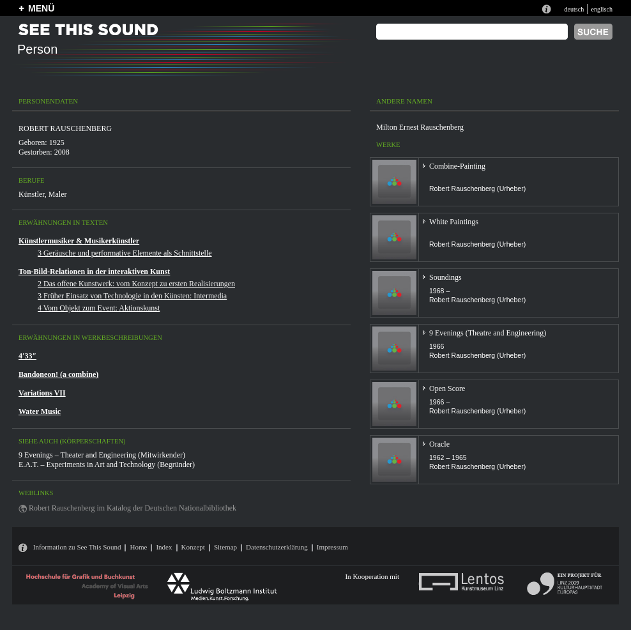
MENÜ (41, 8)
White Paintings (453, 221)
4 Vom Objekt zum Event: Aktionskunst (99, 307)
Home (138, 547)
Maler (58, 194)
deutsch (574, 9)
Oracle (439, 444)
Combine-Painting (457, 166)
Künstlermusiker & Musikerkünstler (79, 240)
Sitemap (225, 547)
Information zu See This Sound (77, 547)
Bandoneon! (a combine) (58, 374)
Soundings (445, 277)
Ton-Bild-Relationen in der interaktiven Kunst (94, 271)
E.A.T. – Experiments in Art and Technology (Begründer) (107, 464)
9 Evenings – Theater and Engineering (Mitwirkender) (102, 454)
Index (164, 547)
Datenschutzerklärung (277, 547)
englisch (601, 9)
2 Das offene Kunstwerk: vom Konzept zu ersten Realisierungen (136, 283)
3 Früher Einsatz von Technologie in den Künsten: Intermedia (132, 295)
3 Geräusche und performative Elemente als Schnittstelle (125, 253)
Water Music (40, 411)
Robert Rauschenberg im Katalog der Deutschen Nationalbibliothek (132, 507)
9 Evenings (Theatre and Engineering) (487, 332)
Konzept (193, 547)
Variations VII (42, 392)
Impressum (332, 547)
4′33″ (27, 355)
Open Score (447, 388)
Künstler (32, 194)
